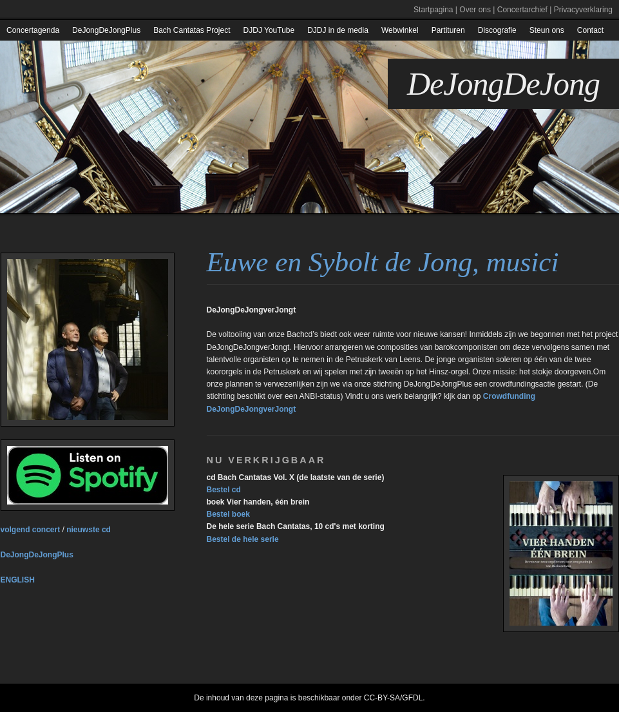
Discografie (497, 30)
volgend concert (31, 529)
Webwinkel (400, 30)
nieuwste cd (88, 529)
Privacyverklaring (583, 9)
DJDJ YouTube (269, 30)
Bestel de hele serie (243, 539)
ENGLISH (18, 579)
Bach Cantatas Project (191, 30)
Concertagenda (32, 30)
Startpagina (433, 9)
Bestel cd (224, 489)
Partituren (448, 30)
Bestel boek (228, 514)
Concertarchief (522, 9)
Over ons (475, 9)
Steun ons (546, 30)
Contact (590, 30)
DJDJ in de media (337, 30)
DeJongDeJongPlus (106, 30)
